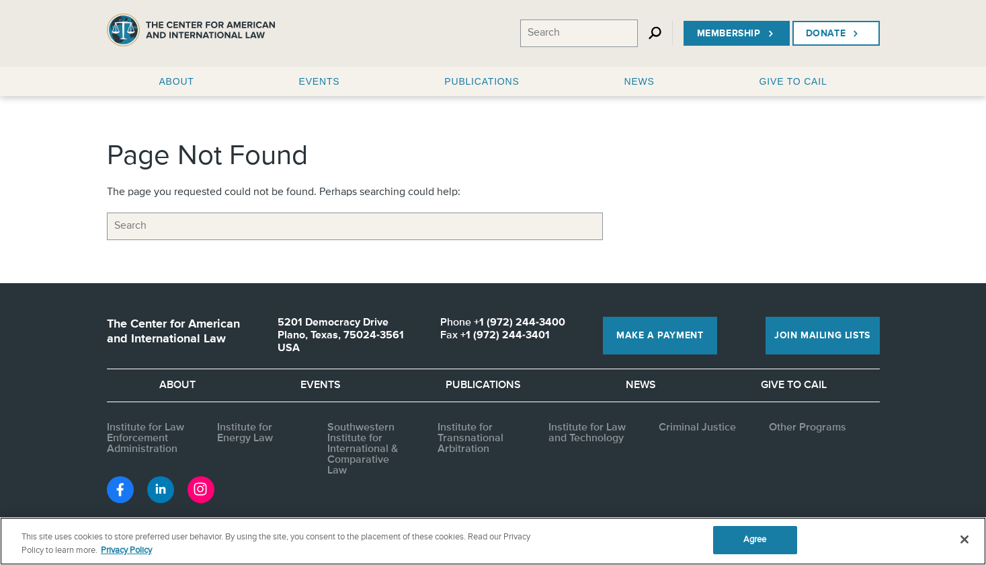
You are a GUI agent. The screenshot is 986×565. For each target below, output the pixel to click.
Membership (736, 33)
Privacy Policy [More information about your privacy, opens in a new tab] (126, 550)
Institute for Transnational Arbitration (470, 438)
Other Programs (807, 427)
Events (320, 385)
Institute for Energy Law (245, 433)
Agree (755, 539)
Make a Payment (659, 335)
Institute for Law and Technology (587, 433)
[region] (493, 541)
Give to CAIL (794, 385)
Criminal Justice (697, 427)
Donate (834, 33)
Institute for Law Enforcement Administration (145, 438)
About (177, 385)
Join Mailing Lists (822, 335)
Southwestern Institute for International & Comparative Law (362, 449)
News (641, 385)
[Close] (964, 539)
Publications (483, 385)
